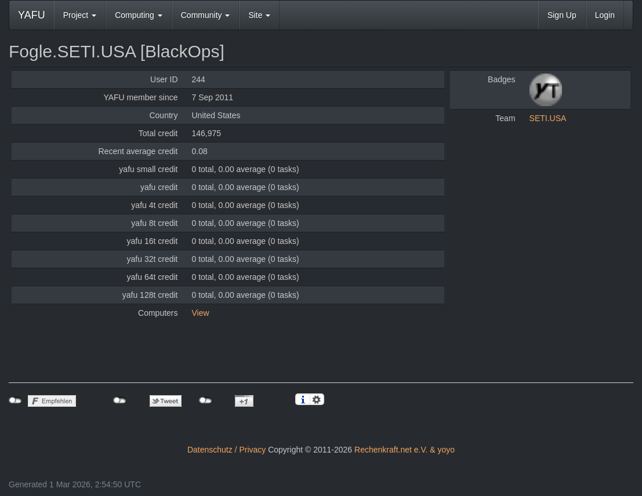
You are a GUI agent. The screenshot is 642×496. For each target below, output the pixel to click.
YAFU (31, 15)
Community (205, 15)
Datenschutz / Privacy (226, 449)
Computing (138, 15)
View (200, 313)
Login (605, 15)
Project (79, 15)
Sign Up (561, 15)
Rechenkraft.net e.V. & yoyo (404, 449)
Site (259, 15)
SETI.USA (548, 118)
